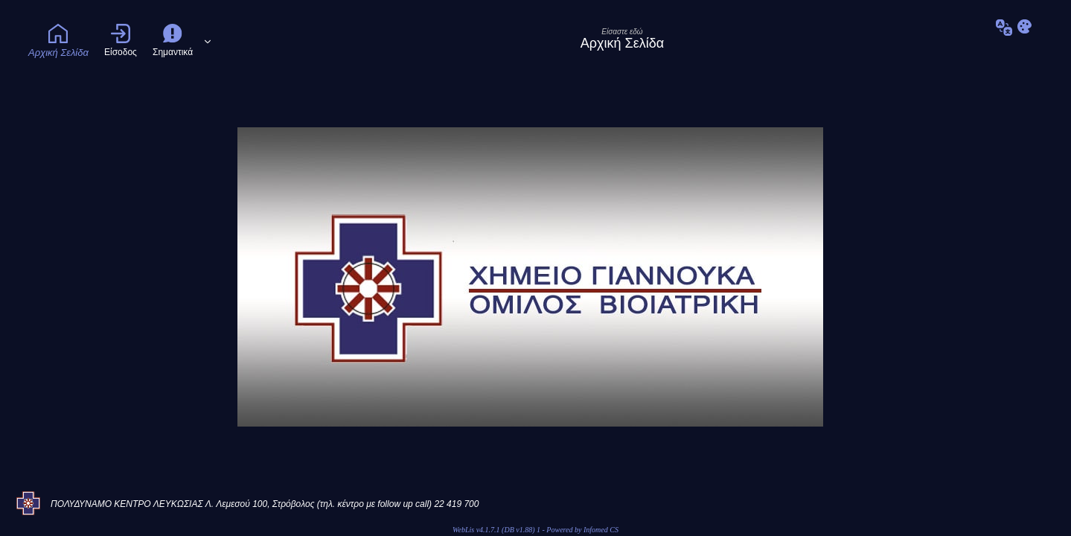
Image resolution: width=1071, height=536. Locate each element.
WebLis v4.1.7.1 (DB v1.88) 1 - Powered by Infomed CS (535, 530)
